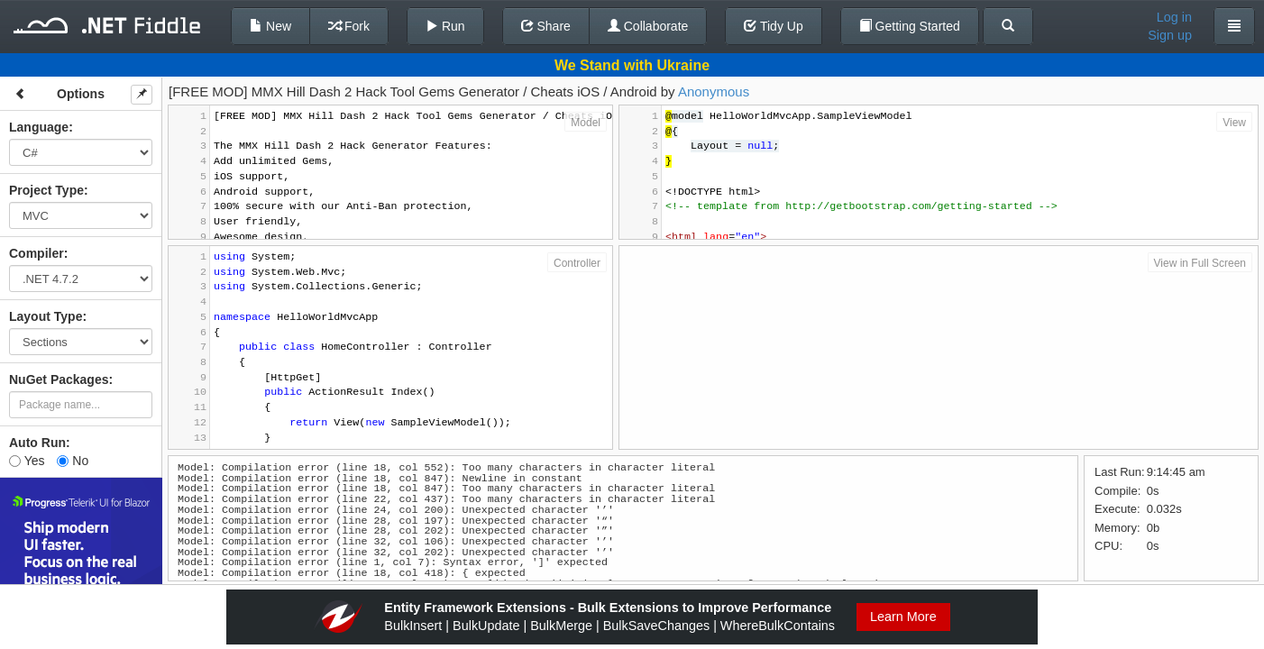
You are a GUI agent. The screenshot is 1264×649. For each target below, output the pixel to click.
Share (546, 26)
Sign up (1170, 35)
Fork (349, 26)
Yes (26, 460)
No (72, 460)
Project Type (46, 190)
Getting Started (909, 26)
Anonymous (713, 91)
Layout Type (45, 316)
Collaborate (648, 26)
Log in (1174, 17)
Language (39, 127)
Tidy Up (773, 26)
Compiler (36, 253)
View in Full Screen (1200, 263)
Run (445, 26)
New (270, 26)
